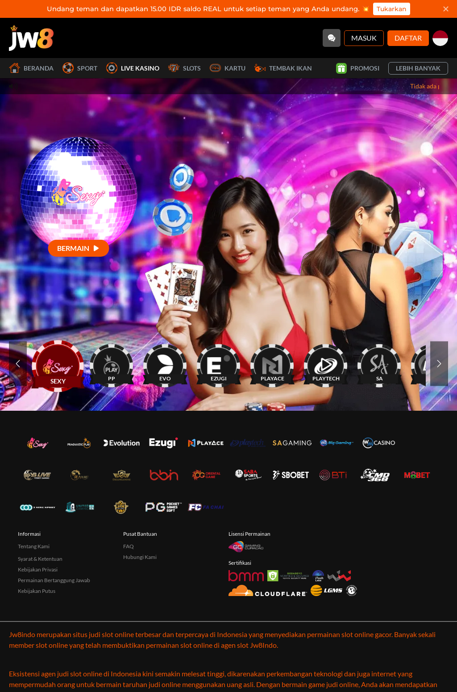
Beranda (31, 68)
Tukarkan (392, 9)
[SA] (379, 363)
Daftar (408, 37)
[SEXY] (58, 363)
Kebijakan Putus (36, 591)
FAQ (128, 546)
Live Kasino (132, 68)
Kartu (227, 68)
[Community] (332, 38)
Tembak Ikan (283, 68)
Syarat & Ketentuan (40, 558)
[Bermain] (78, 248)
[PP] (111, 363)
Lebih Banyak (418, 68)
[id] (440, 38)
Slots (184, 68)
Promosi (357, 68)
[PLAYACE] (272, 363)
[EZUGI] (218, 363)
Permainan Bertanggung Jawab (54, 580)
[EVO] (165, 363)
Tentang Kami (34, 546)
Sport (79, 68)
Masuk (364, 37)
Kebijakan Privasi (38, 569)
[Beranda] (31, 38)
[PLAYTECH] (325, 363)
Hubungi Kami (140, 557)
